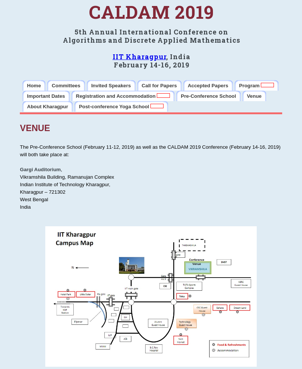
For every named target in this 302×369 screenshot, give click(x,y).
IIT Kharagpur (139, 56)
